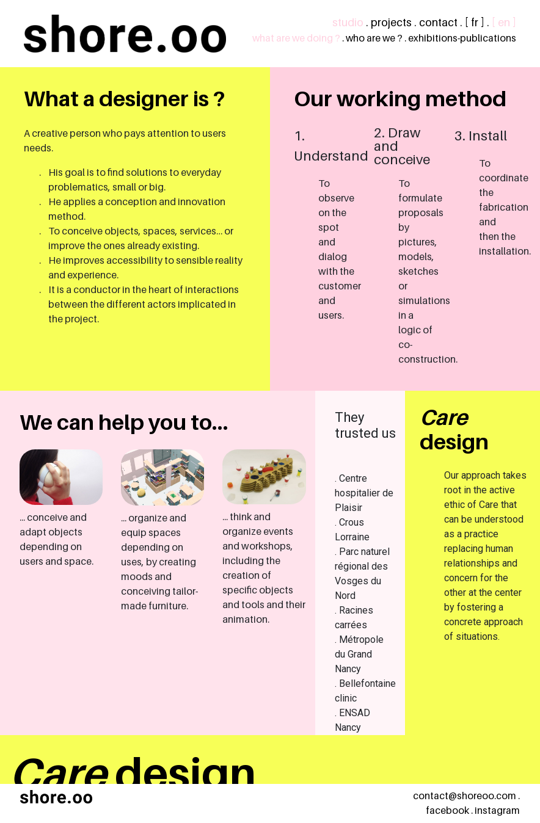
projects (391, 22)
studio (347, 22)
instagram (497, 810)
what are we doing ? (296, 38)
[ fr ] (474, 22)
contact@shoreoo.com (464, 796)
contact (438, 22)
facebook (447, 810)
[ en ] (504, 22)
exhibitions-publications (462, 38)
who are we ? (374, 38)
